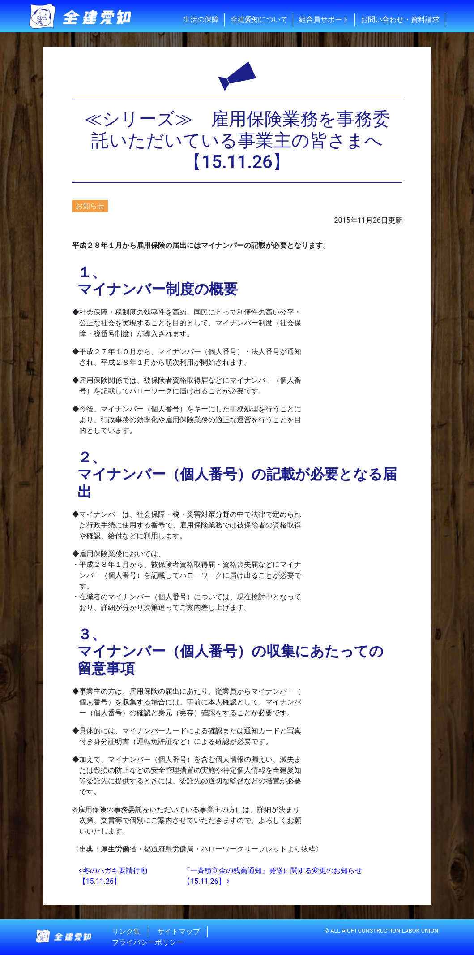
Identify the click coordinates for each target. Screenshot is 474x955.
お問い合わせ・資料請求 (400, 19)
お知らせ (90, 206)
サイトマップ (178, 931)
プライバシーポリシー (148, 942)
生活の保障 (201, 19)
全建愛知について (259, 19)
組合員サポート (324, 19)
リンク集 (126, 931)
